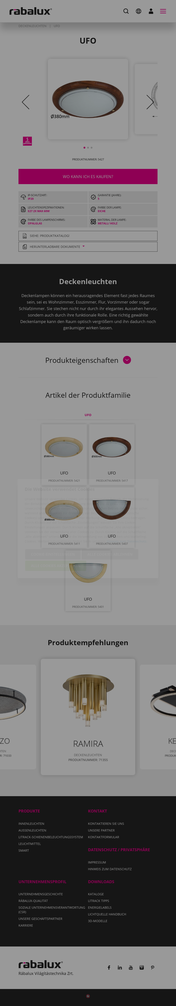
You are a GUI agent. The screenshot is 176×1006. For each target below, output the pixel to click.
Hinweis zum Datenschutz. (126, 516)
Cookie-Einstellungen (53, 528)
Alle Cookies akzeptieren (55, 540)
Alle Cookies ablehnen (110, 528)
